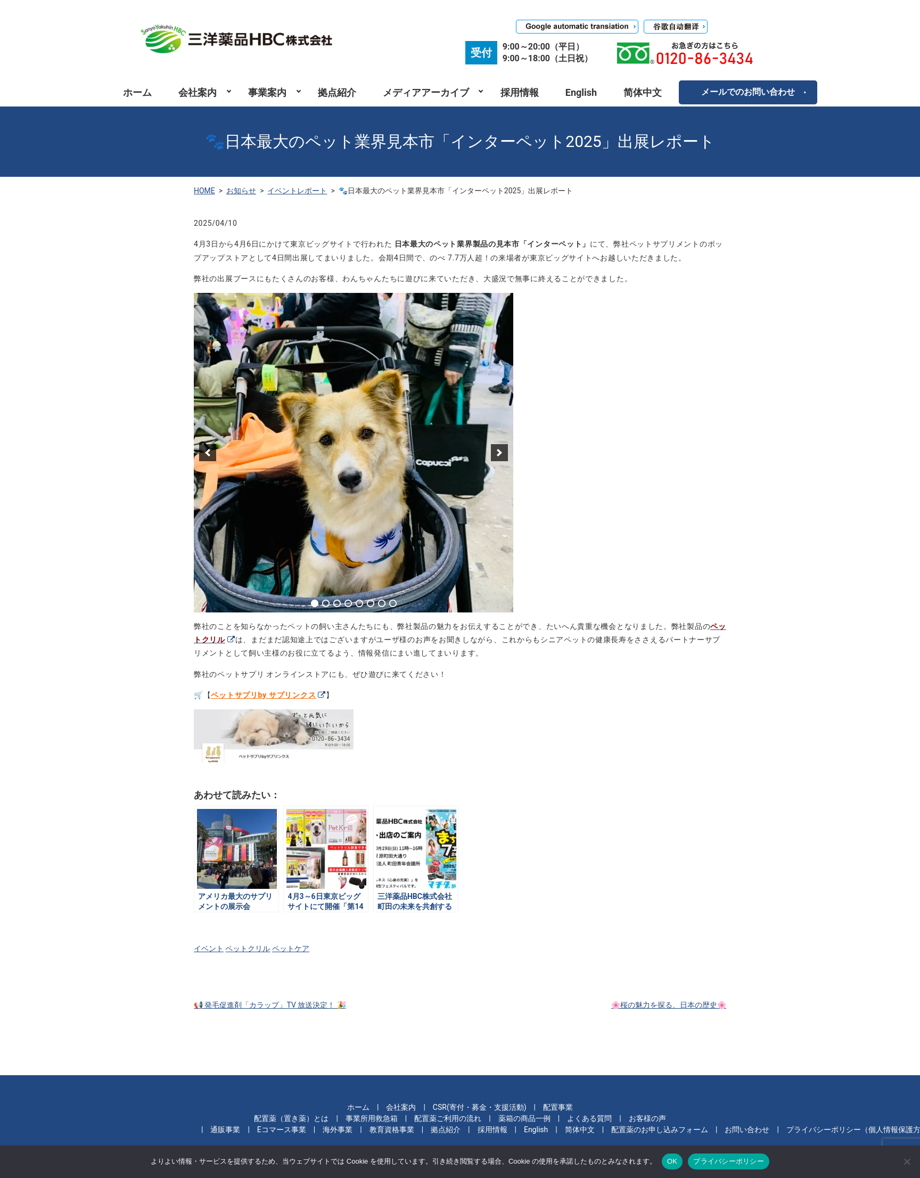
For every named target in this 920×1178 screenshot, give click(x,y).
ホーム (137, 92)
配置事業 (558, 1107)
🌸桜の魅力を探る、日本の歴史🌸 (668, 1005)
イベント (209, 948)
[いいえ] (906, 1161)
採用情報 (519, 92)
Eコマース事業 (281, 1129)
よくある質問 (589, 1118)
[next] (499, 452)
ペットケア (290, 948)
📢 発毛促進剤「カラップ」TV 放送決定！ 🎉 (270, 1005)
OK (672, 1161)
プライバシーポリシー (728, 1161)
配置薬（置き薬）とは (291, 1118)
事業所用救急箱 (372, 1118)
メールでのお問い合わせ (748, 92)
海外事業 (337, 1129)
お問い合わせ (747, 1129)
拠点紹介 (337, 92)
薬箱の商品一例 (524, 1118)
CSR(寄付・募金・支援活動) (480, 1107)
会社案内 (197, 92)
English (581, 92)
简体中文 (642, 92)
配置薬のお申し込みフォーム (659, 1129)
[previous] (207, 452)
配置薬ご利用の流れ (447, 1118)
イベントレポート (297, 190)
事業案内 (267, 92)
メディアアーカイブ (426, 92)
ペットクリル (247, 948)
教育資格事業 (391, 1129)
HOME (204, 190)
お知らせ (241, 190)
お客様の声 (647, 1118)
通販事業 (225, 1129)
